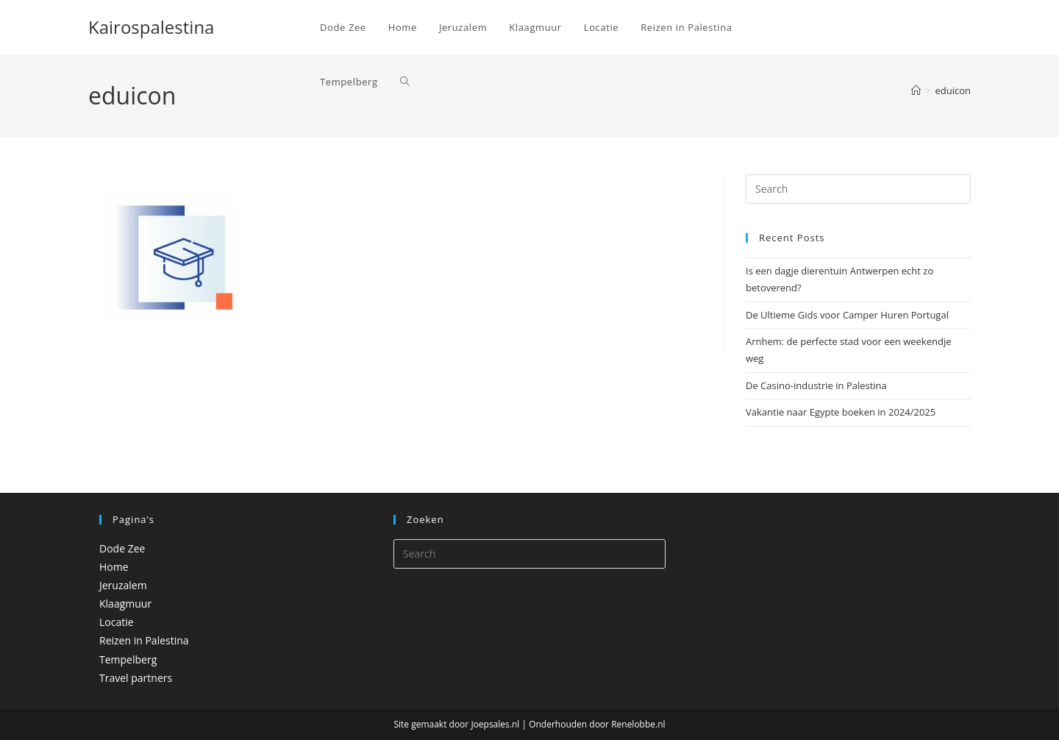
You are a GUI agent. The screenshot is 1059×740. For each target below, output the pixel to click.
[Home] (916, 90)
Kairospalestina (151, 27)
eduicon (953, 90)
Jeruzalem (123, 585)
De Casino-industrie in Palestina (816, 385)
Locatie (116, 622)
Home (114, 567)
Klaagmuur (125, 604)
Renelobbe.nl (638, 724)
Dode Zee (122, 548)
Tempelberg (128, 659)
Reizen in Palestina (144, 640)
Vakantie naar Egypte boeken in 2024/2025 (840, 412)
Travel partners (135, 678)
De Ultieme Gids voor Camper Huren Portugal (847, 314)
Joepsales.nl (495, 724)
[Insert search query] (858, 189)
